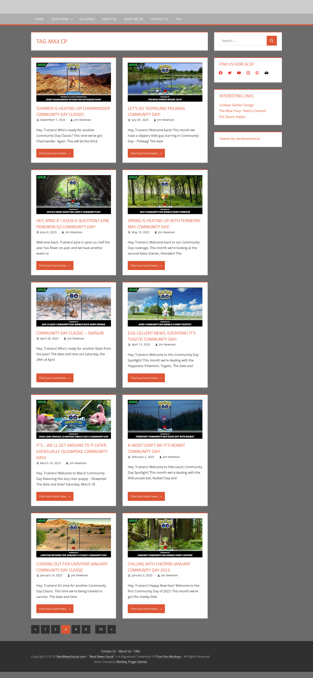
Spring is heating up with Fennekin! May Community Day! (160, 229)
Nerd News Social (102, 663)
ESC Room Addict (232, 116)
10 (101, 635)
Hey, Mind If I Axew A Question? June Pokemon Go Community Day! (72, 229)
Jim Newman (82, 126)
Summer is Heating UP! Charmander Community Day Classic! (67, 114)
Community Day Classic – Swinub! (71, 339)
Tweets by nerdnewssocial (239, 138)
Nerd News (62, 19)
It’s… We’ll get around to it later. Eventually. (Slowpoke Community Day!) (73, 457)
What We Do (133, 19)
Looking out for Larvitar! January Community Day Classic (70, 573)
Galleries (87, 19)
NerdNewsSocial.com (71, 663)
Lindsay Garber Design (236, 105)
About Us (109, 19)
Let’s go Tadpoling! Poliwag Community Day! (158, 111)
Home (39, 19)
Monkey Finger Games (131, 668)
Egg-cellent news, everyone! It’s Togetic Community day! (163, 342)
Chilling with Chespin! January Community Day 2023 (161, 573)
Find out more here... (53, 159)
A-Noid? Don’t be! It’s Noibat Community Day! (158, 454)
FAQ (178, 19)
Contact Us (159, 19)
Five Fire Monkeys (168, 663)
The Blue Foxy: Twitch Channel (242, 110)
